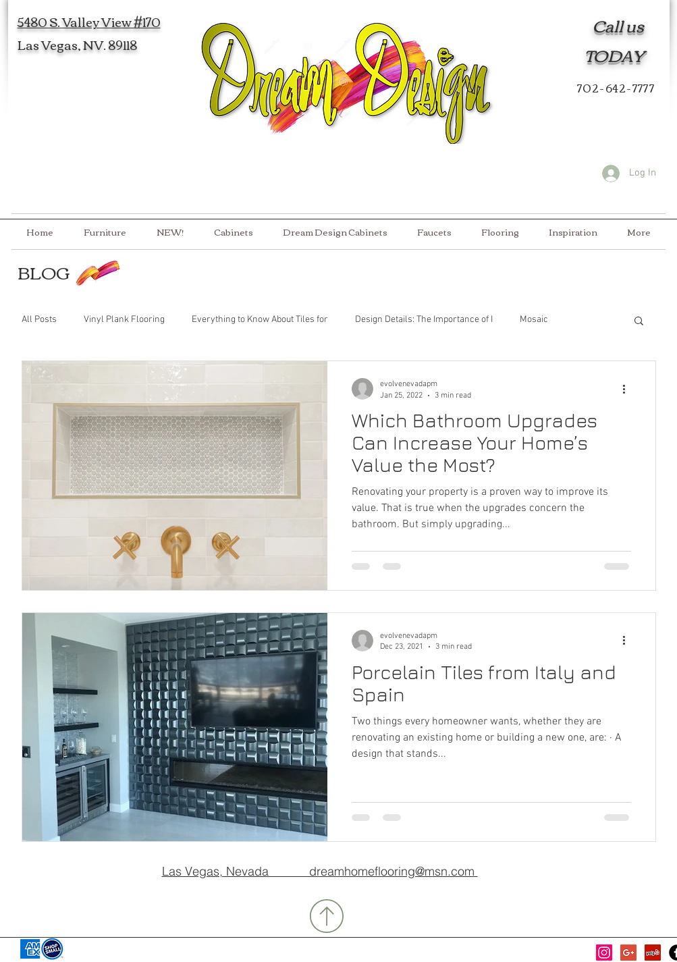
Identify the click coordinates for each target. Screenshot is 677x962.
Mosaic (534, 319)
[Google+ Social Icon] (628, 952)
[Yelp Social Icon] (653, 952)
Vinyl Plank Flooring (124, 319)
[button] (638, 322)
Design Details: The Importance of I (424, 319)
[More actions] (629, 389)
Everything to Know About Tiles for (260, 319)
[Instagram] (604, 952)
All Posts (39, 319)
